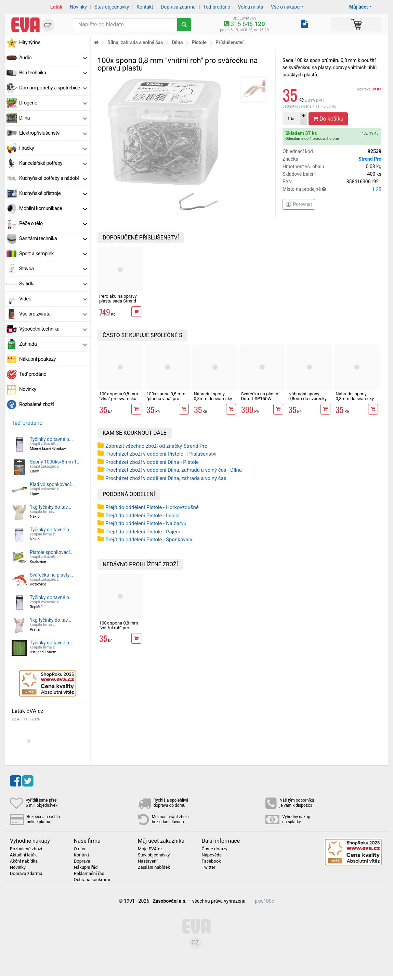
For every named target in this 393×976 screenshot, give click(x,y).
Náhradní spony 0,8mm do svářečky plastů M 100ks (213, 398)
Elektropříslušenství (53, 133)
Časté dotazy (214, 849)
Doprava (369, 89)
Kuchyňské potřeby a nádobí (53, 178)
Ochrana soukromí (92, 879)
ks (291, 118)
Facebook (211, 861)
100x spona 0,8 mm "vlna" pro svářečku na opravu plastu (118, 398)
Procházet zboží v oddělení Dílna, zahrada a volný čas (165, 478)
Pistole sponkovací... (52, 552)
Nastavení (148, 861)
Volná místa (250, 7)
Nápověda (211, 855)
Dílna (53, 118)
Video (53, 299)
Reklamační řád (89, 873)
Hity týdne (29, 42)
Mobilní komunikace (53, 208)
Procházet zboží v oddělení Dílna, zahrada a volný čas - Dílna (173, 470)
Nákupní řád (86, 867)
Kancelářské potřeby (53, 163)
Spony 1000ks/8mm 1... (55, 462)
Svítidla (53, 284)
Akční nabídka (24, 861)
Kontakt (145, 7)
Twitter (208, 867)
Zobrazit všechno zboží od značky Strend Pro (156, 446)
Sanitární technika (53, 238)
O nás (79, 849)
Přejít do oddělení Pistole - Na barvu (145, 523)
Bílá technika (53, 73)
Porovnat (299, 204)
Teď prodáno (216, 7)
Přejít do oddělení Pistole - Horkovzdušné (152, 507)
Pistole (199, 42)
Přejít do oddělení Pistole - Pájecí (142, 532)
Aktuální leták (23, 855)
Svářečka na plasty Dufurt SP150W (259, 396)
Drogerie (53, 103)
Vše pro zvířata (53, 314)
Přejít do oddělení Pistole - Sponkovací (148, 539)
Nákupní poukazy (37, 359)
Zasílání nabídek (154, 867)
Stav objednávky (111, 7)
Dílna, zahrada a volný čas (135, 42)
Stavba (53, 268)
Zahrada (53, 344)
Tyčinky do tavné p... (51, 439)
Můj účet (358, 7)
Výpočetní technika (53, 329)
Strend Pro (369, 159)
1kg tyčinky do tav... (50, 507)
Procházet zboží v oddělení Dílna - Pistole (152, 462)
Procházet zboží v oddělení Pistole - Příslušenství (161, 454)
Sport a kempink (53, 253)
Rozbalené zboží (36, 404)
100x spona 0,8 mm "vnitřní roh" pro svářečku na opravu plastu (118, 630)
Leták (56, 7)
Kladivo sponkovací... (52, 484)
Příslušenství (229, 42)
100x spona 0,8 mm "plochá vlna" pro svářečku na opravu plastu (165, 401)
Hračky (53, 148)
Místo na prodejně (332, 189)
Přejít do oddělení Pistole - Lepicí (142, 515)
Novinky (78, 7)
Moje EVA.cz (150, 849)
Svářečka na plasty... (51, 575)
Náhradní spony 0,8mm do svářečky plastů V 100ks (355, 398)
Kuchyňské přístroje (53, 193)
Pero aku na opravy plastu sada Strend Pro (118, 301)
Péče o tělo (53, 223)
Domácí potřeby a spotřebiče (53, 88)
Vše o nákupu (285, 7)
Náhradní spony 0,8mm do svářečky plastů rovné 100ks (307, 398)
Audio (53, 57)
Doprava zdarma (178, 7)
